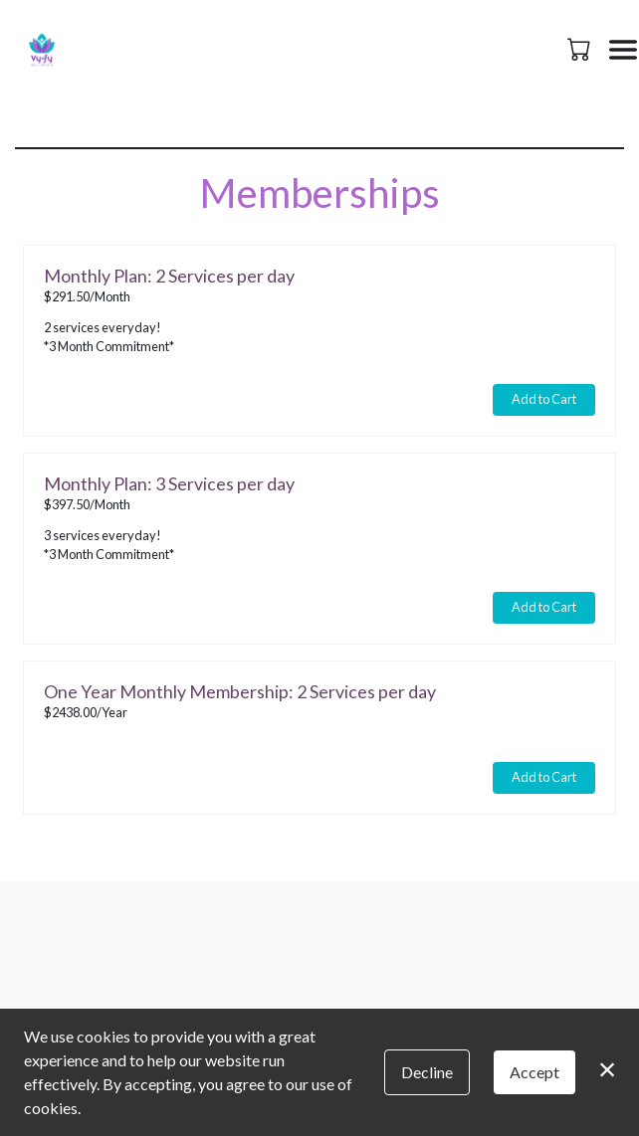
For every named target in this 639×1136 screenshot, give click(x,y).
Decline (427, 1071)
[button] (580, 49)
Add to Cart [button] (544, 399)
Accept (534, 1071)
